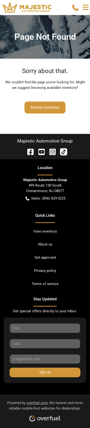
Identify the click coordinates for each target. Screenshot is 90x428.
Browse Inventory (45, 107)
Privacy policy (45, 270)
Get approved (45, 257)
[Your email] (45, 359)
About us (45, 244)
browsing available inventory (54, 88)
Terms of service (45, 284)
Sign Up (45, 372)
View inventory (45, 231)
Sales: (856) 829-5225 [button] (45, 198)
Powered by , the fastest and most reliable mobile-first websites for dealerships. (45, 410)
